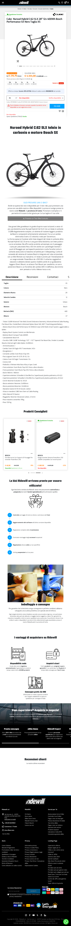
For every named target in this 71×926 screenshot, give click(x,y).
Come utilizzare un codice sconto (12, 865)
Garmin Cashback (53, 859)
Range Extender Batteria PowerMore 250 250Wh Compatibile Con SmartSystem (50, 458)
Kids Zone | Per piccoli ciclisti (56, 861)
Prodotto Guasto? (53, 830)
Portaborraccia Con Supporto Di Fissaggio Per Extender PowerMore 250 (19, 458)
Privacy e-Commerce (31, 850)
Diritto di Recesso (7, 863)
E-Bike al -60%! (52, 854)
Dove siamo (28, 816)
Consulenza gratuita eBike (56, 834)
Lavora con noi (29, 825)
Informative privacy (31, 845)
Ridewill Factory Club (31, 821)
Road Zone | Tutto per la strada (57, 874)
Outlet (50, 865)
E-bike (24, 9)
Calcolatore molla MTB (55, 832)
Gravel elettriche (43, 9)
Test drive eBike (53, 823)
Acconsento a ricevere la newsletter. (25, 895)
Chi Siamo (28, 814)
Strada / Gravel (32, 9)
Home (19, 9)
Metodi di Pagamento (8, 848)
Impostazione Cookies (31, 865)
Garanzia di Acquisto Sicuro (10, 861)
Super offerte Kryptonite (55, 883)
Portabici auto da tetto (55, 868)
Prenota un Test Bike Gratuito (35, 218)
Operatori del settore (54, 827)
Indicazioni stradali (10, 819)
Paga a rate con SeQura (55, 825)
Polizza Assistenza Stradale (56, 821)
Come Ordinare (6, 845)
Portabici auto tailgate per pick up (58, 872)
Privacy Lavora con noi (32, 859)
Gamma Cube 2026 (54, 857)
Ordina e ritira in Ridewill (9, 857)
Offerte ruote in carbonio (55, 863)
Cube (51, 9)
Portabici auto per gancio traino (57, 870)
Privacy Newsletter (31, 857)
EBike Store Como (30, 818)
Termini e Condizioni (8, 859)
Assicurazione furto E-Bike (56, 814)
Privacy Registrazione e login (33, 852)
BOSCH (7, 455)
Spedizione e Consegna (9, 854)
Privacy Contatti (30, 854)
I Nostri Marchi (29, 823)
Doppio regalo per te (54, 848)
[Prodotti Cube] (58, 14)
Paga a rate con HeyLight (55, 818)
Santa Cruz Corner (53, 877)
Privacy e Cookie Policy (32, 848)
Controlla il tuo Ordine (54, 816)
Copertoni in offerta (54, 845)
